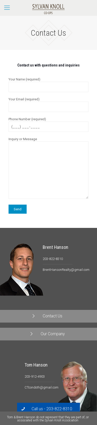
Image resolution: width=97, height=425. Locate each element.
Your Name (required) (48, 84)
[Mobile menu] (7, 7)
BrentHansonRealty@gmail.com (66, 270)
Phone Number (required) (48, 124)
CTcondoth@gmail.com (41, 387)
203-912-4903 (35, 376)
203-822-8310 (53, 259)
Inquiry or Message (48, 168)
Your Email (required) (48, 104)
